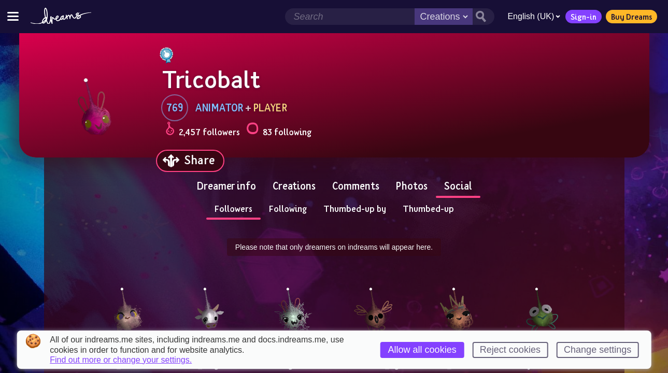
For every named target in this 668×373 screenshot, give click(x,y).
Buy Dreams (631, 16)
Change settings (597, 350)
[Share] (190, 161)
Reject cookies (510, 350)
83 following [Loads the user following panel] (278, 130)
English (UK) (533, 16)
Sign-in (583, 16)
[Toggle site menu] (13, 16)
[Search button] (483, 16)
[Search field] (350, 16)
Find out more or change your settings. (121, 360)
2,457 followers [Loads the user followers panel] (202, 130)
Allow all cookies (422, 350)
